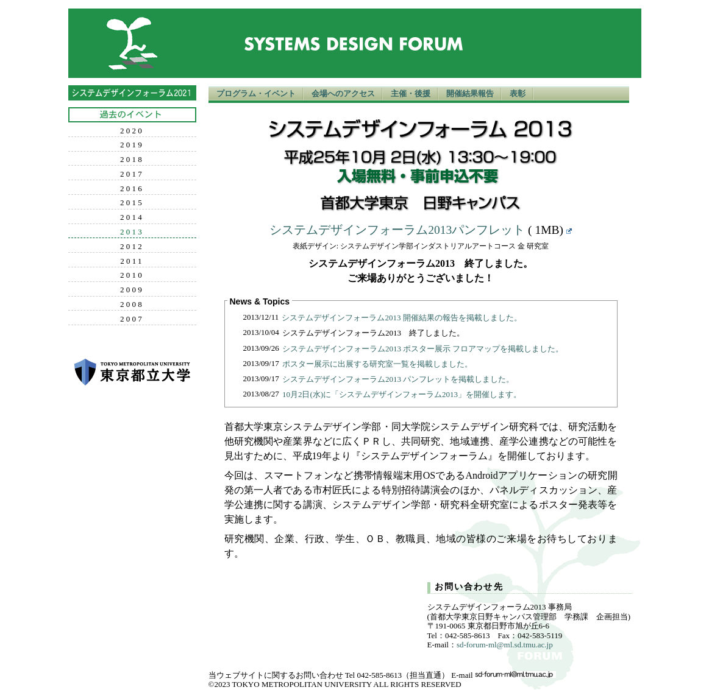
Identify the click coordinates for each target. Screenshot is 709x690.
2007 (132, 319)
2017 (132, 174)
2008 (132, 304)
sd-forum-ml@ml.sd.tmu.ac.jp (505, 644)
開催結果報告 (470, 93)
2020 (132, 131)
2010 (132, 275)
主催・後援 (410, 93)
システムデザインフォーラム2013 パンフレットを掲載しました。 (398, 379)
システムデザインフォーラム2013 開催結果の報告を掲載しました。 (401, 317)
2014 (132, 217)
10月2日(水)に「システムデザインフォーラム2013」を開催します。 (401, 394)
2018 (132, 159)
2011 (132, 261)
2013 (132, 232)
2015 (132, 203)
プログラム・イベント (256, 93)
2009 (132, 290)
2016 (132, 189)
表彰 (518, 93)
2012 (132, 246)
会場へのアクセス (343, 93)
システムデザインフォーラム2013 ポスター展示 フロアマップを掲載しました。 (423, 348)
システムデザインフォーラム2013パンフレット (397, 230)
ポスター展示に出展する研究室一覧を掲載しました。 (377, 363)
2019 (132, 145)
